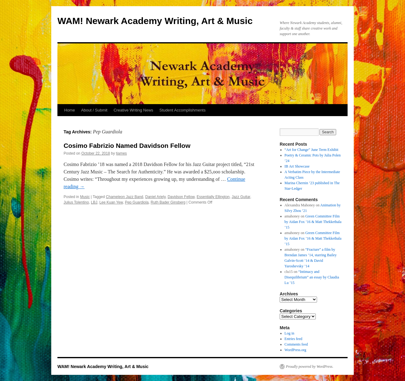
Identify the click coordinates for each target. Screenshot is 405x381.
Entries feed (294, 339)
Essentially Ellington (213, 197)
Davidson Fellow (181, 197)
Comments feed (296, 344)
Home (69, 110)
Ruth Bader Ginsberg (168, 202)
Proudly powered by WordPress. (309, 366)
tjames (121, 153)
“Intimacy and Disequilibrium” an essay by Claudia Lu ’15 (312, 277)
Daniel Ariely (155, 197)
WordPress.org (295, 350)
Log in (289, 333)
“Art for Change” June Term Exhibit (312, 150)
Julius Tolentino (76, 202)
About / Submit (94, 110)
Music (85, 197)
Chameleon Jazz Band (124, 197)
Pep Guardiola (137, 202)
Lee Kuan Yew (111, 202)
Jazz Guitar (241, 197)
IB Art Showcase (297, 166)
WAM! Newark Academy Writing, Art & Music (155, 21)
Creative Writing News (133, 110)
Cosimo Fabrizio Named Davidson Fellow (127, 145)
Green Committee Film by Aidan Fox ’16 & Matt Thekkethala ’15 (313, 221)
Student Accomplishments (182, 110)
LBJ (94, 202)
